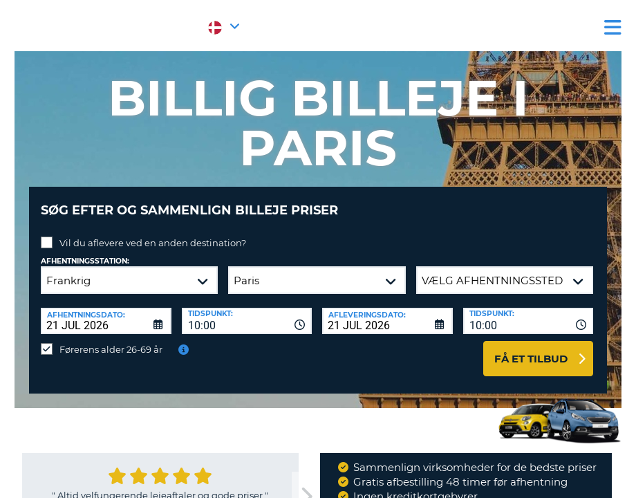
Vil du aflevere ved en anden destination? (152, 232)
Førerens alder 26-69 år (110, 338)
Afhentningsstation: (85, 250)
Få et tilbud (531, 348)
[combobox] (247, 310)
